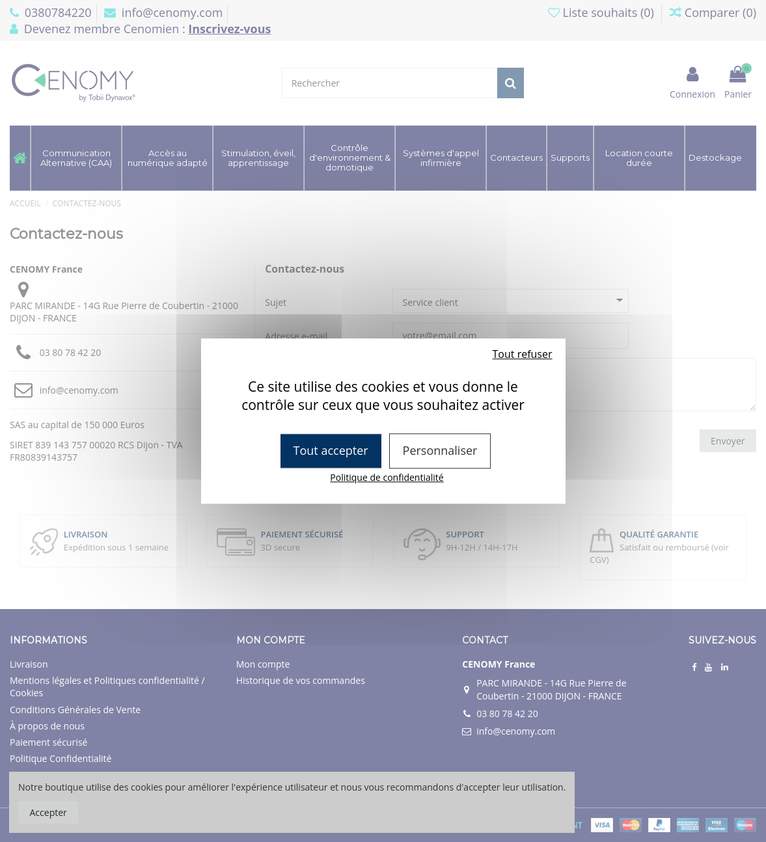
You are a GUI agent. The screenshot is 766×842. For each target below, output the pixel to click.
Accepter (48, 812)
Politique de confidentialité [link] (386, 477)
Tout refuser (523, 354)
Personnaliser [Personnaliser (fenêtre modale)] (440, 450)
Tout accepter (331, 450)
